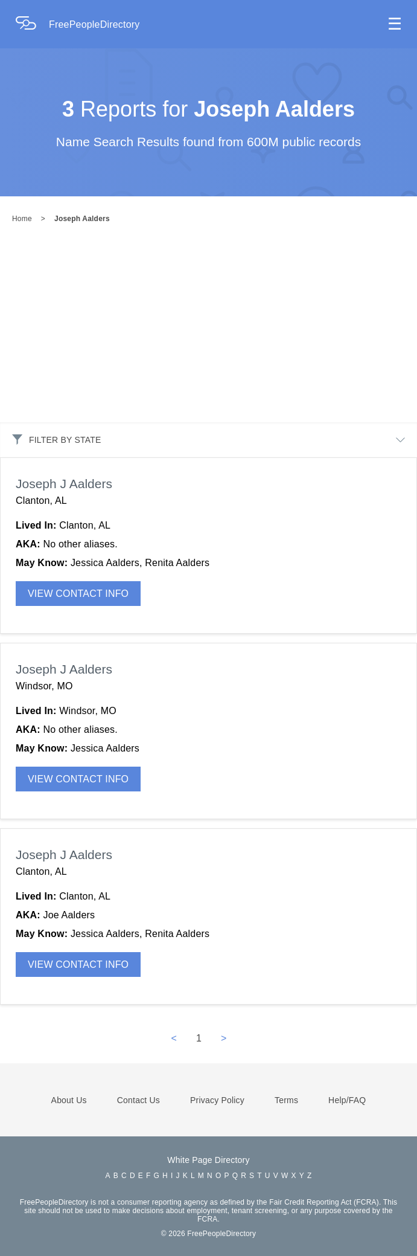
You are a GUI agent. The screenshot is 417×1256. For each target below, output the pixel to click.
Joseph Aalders (82, 218)
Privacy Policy (217, 1100)
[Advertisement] (208, 331)
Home (22, 218)
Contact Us (138, 1100)
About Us (69, 1100)
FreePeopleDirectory (94, 24)
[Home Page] (32, 24)
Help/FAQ (347, 1100)
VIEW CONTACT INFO (78, 593)
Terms (286, 1100)
